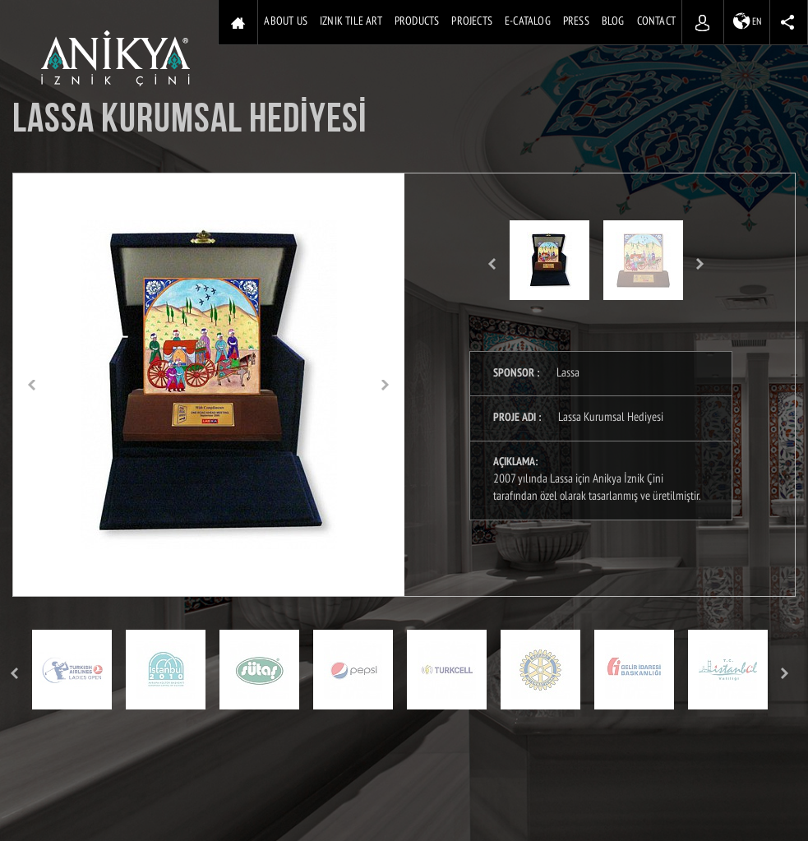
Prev (492, 265)
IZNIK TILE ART (351, 21)
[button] (32, 384)
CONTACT (656, 21)
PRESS (576, 21)
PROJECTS (471, 21)
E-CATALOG (528, 21)
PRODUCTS (417, 21)
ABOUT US (285, 21)
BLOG (613, 21)
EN (747, 21)
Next (701, 265)
